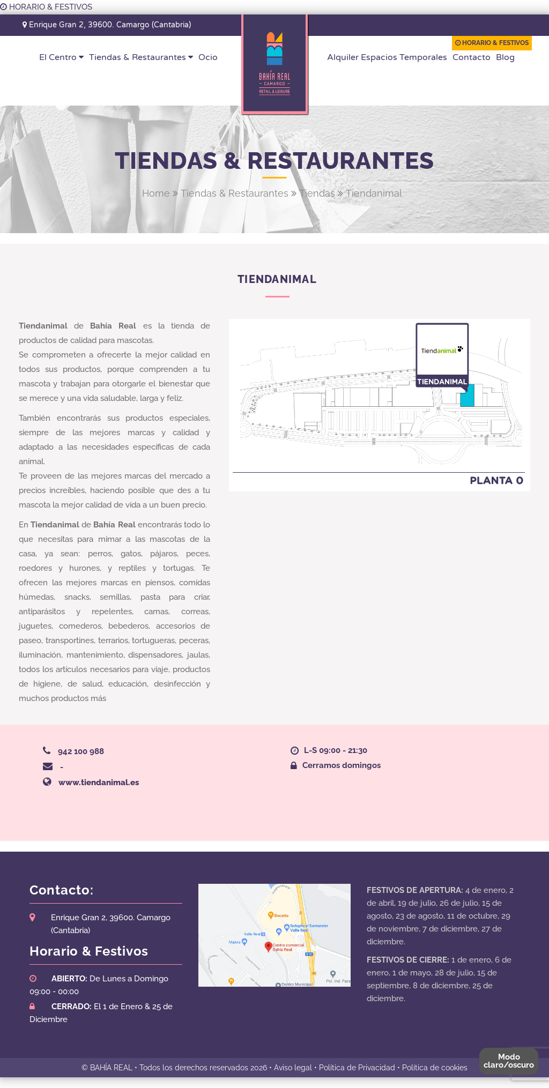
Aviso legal (293, 1067)
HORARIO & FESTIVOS (46, 7)
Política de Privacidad (357, 1067)
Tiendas (317, 193)
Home (156, 193)
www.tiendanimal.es (98, 782)
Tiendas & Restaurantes (234, 193)
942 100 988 (81, 751)
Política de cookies (435, 1067)
